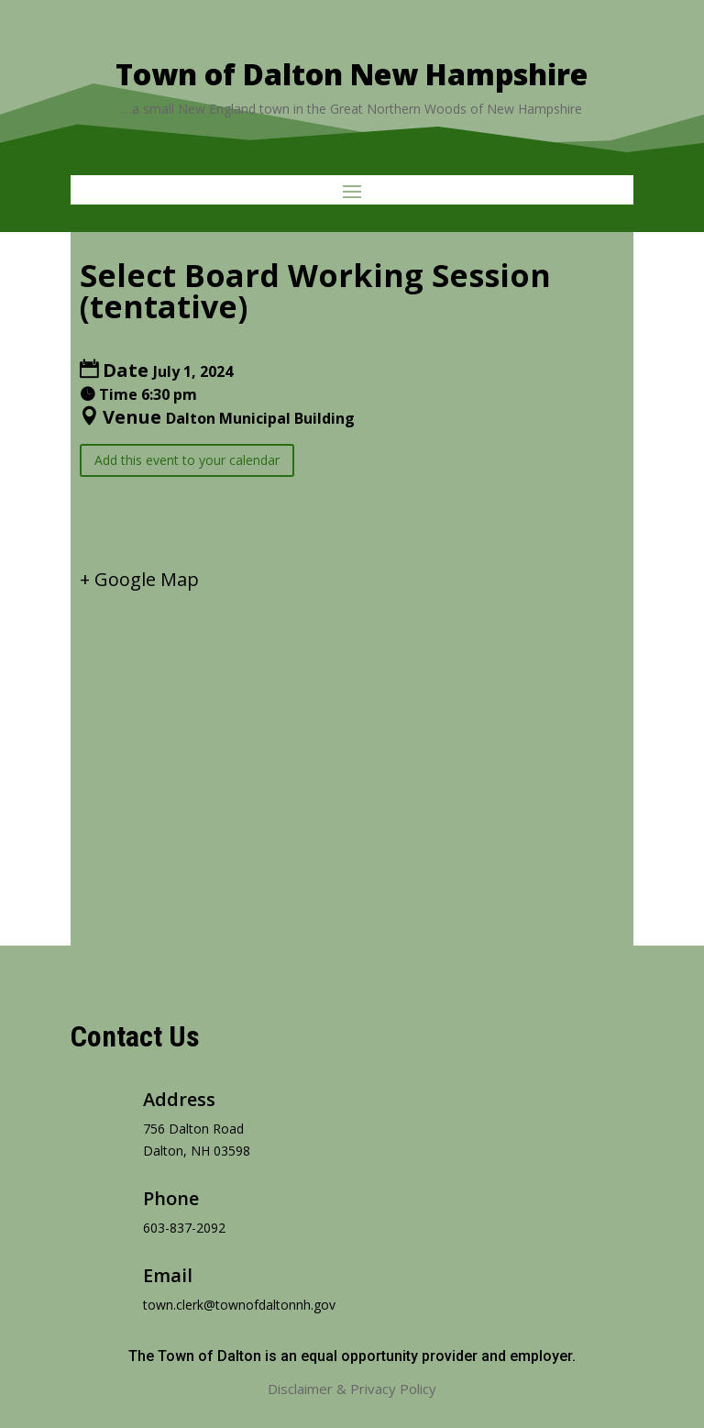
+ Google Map (139, 579)
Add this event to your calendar (187, 460)
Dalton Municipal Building (260, 418)
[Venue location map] (352, 752)
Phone (171, 1198)
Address (179, 1099)
